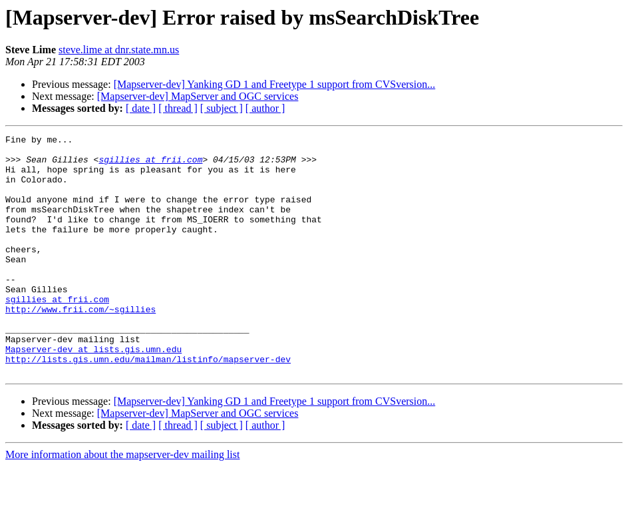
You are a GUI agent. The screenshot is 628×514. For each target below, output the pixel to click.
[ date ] (141, 108)
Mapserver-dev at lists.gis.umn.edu (93, 393)
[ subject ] (221, 108)
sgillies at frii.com (150, 165)
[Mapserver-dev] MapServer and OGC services (198, 96)
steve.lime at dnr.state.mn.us (119, 49)
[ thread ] (178, 108)
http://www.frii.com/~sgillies (80, 345)
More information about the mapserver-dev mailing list (122, 502)
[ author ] (265, 108)
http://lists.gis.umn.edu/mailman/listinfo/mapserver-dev (148, 405)
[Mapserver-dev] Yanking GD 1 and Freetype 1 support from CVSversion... (275, 84)
